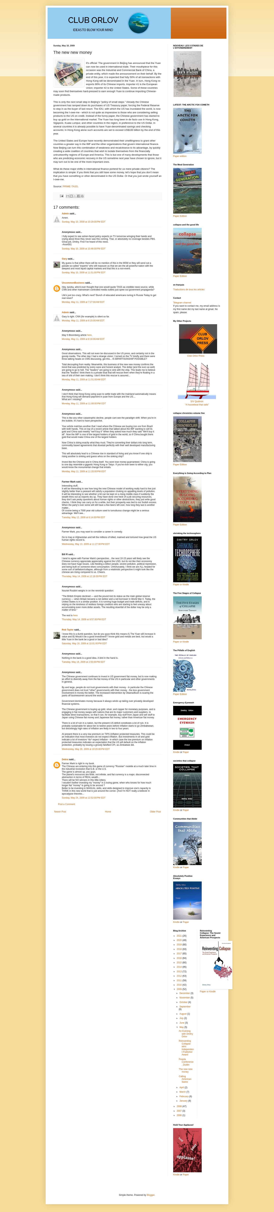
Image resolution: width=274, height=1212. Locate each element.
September (185, 1006)
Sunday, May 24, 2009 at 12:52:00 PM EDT (84, 797)
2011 (179, 980)
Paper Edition (180, 694)
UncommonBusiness (73, 282)
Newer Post (60, 811)
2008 (179, 1106)
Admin (65, 213)
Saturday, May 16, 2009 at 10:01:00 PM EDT (84, 643)
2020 (179, 940)
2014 (179, 967)
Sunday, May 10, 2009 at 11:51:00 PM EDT (84, 272)
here (89, 335)
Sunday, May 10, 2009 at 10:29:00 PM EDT (84, 221)
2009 (179, 989)
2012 (179, 976)
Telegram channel (182, 302)
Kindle (176, 752)
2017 (179, 953)
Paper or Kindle (181, 641)
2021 (179, 936)
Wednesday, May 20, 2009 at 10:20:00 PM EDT (86, 749)
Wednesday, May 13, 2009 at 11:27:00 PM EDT (86, 544)
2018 (179, 949)
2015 (179, 962)
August (183, 1014)
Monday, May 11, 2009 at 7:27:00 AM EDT (83, 302)
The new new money (185, 1070)
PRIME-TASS (70, 186)
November (185, 997)
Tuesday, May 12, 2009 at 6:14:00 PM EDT (83, 517)
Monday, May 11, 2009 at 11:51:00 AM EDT (84, 379)
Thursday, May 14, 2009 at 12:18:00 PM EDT (84, 576)
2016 (179, 958)
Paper (186, 752)
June (182, 1022)
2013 (179, 971)
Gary (64, 258)
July (181, 1018)
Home (108, 811)
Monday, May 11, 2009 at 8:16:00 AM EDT (83, 339)
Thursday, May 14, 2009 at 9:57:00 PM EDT (84, 619)
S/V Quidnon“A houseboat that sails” (197, 401)
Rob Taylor (68, 629)
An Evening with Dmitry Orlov (186, 1034)
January (183, 1100)
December (185, 993)
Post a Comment (66, 804)
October (183, 1002)
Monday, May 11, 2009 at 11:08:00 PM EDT (84, 403)
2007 (179, 1111)
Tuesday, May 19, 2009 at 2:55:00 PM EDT (83, 662)
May (181, 1027)
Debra (65, 759)
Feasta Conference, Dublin (186, 1062)
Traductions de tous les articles (189, 289)
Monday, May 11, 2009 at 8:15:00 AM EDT (83, 320)
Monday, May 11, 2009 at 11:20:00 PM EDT (84, 471)
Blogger (151, 1195)
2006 (179, 1115)
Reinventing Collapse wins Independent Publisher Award (186, 1048)
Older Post (155, 811)
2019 (179, 944)
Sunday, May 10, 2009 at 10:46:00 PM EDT (84, 248)
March (182, 1092)
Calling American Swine (185, 1079)
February (184, 1096)
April (182, 1087)
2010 (179, 985)
